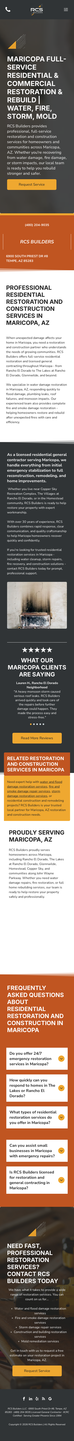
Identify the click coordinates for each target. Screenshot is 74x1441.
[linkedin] (30, 1399)
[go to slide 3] (37, 724)
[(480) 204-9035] (8, 12)
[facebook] (24, 1399)
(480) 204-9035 (37, 225)
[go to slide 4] (40, 724)
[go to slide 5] (43, 724)
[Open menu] (66, 9)
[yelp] (37, 1399)
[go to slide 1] (31, 724)
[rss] (43, 1399)
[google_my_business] (50, 1399)
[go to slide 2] (34, 724)
